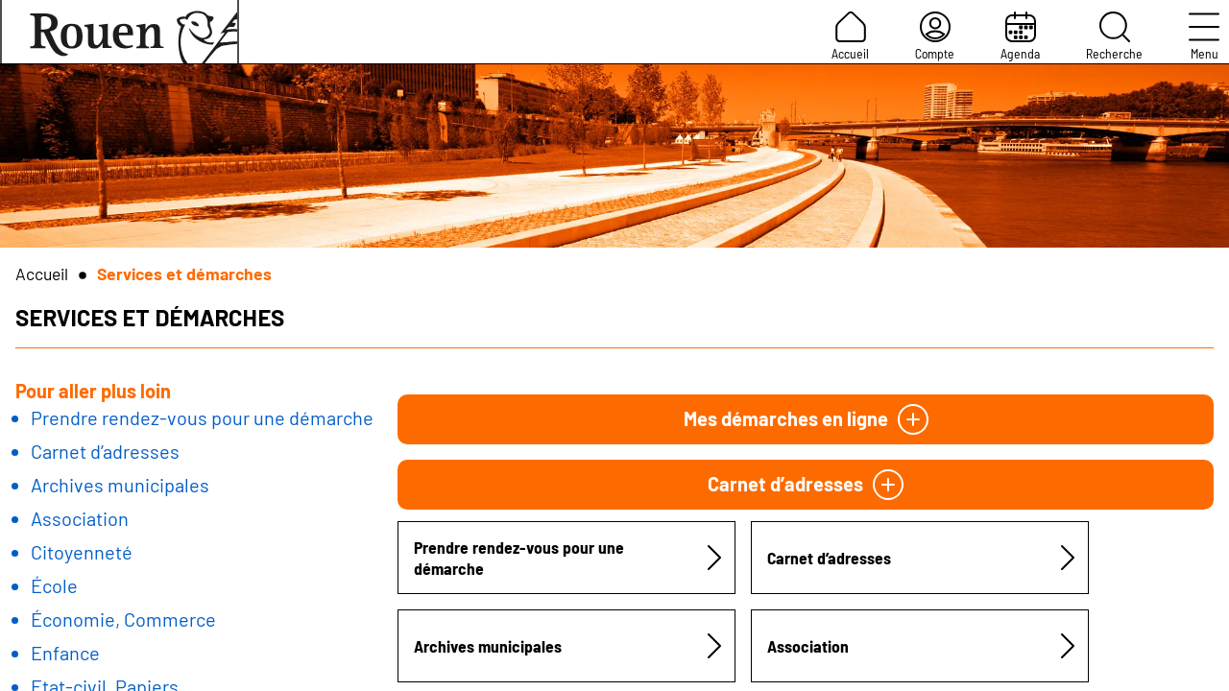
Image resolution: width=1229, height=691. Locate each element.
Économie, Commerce (123, 619)
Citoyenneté (82, 551)
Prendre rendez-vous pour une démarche (202, 417)
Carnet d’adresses (105, 451)
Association (80, 518)
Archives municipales (120, 484)
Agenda (1020, 36)
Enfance (65, 652)
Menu (1204, 36)
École (54, 585)
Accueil (850, 36)
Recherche (1114, 36)
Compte (934, 36)
